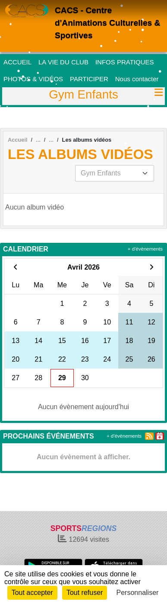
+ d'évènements (145, 248)
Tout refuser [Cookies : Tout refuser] (84, 592)
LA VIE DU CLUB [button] (63, 62)
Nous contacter (137, 79)
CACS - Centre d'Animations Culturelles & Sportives (107, 23)
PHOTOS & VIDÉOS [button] (33, 79)
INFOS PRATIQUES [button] (124, 62)
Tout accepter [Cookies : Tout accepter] (32, 592)
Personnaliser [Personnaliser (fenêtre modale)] (138, 592)
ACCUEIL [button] (17, 62)
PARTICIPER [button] (89, 79)
